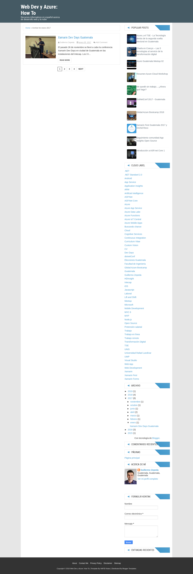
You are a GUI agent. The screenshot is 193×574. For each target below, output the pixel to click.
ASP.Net (128, 197)
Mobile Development (134, 308)
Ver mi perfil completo (148, 479)
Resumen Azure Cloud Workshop (152, 74)
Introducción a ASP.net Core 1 (150, 150)
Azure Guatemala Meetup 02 (150, 61)
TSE (127, 345)
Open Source (131, 323)
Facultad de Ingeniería (135, 264)
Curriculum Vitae (132, 241)
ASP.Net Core (131, 200)
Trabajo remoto (132, 338)
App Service (130, 182)
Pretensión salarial (133, 327)
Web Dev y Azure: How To (79, 568)
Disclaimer (108, 563)
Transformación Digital (135, 342)
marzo (133, 415)
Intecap (128, 282)
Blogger (155, 438)
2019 (130, 391)
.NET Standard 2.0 (133, 175)
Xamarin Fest (131, 375)
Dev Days (129, 252)
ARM (127, 189)
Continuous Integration (135, 238)
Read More (65, 60)
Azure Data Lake (132, 212)
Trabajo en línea (132, 334)
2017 (130, 398)
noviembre (135, 401)
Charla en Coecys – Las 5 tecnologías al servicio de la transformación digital (149, 51)
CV (126, 249)
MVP (127, 316)
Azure (127, 204)
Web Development (133, 368)
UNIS (127, 349)
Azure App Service (133, 208)
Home (27, 28)
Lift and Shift (130, 297)
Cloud (127, 230)
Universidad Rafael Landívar (138, 353)
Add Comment (101, 42)
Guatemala (130, 271)
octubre (133, 405)
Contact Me (83, 563)
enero (133, 422)
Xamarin (128, 371)
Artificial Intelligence (134, 193)
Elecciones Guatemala (135, 260)
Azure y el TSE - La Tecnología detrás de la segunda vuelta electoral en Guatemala (151, 38)
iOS (126, 286)
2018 (130, 395)
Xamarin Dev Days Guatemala (75, 37)
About (74, 563)
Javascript (129, 290)
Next (80, 69)
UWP (127, 356)
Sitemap (117, 563)
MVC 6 (128, 312)
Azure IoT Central (133, 219)
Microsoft (129, 305)
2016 (130, 429)
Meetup (128, 301)
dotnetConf (130, 256)
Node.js (128, 319)
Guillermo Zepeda (133, 275)
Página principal (132, 458)
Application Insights (134, 186)
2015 (130, 433)
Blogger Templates (129, 568)
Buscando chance (133, 226)
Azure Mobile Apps (133, 223)
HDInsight (129, 278)
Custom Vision (131, 245)
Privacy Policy (96, 563)
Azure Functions (132, 215)
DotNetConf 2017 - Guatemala (150, 99)
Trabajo (128, 331)
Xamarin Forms (132, 379)
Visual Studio (131, 360)
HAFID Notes (105, 568)
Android (128, 178)
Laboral (128, 293)
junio (132, 408)
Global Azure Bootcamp (136, 267)
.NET (127, 171)
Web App (129, 364)
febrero (133, 419)
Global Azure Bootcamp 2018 (150, 112)
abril (132, 412)
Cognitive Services (133, 234)
